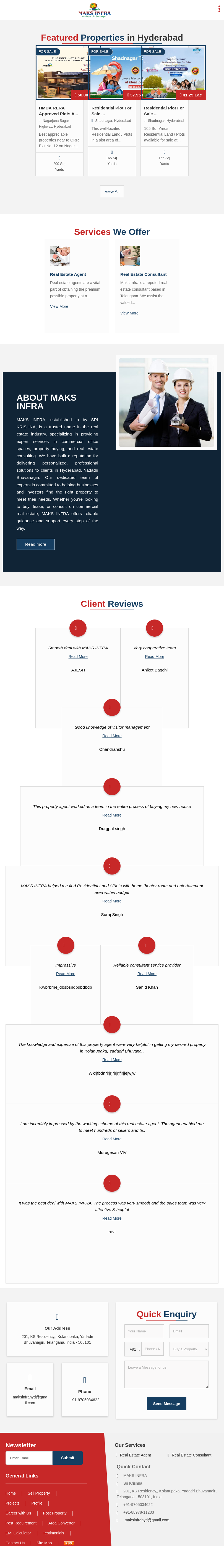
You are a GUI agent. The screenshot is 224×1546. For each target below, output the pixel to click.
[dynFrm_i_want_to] (189, 1349)
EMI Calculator (18, 1533)
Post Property (55, 1513)
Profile (37, 1503)
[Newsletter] (29, 1458)
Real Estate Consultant (143, 274)
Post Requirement (21, 1523)
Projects (13, 1503)
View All (112, 191)
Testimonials (53, 1533)
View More (59, 306)
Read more (35, 544)
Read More (78, 656)
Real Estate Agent (68, 274)
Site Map (44, 1543)
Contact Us (15, 1543)
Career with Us (18, 1513)
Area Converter (61, 1523)
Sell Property (39, 1493)
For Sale (47, 52)
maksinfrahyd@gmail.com (147, 1520)
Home (11, 1493)
